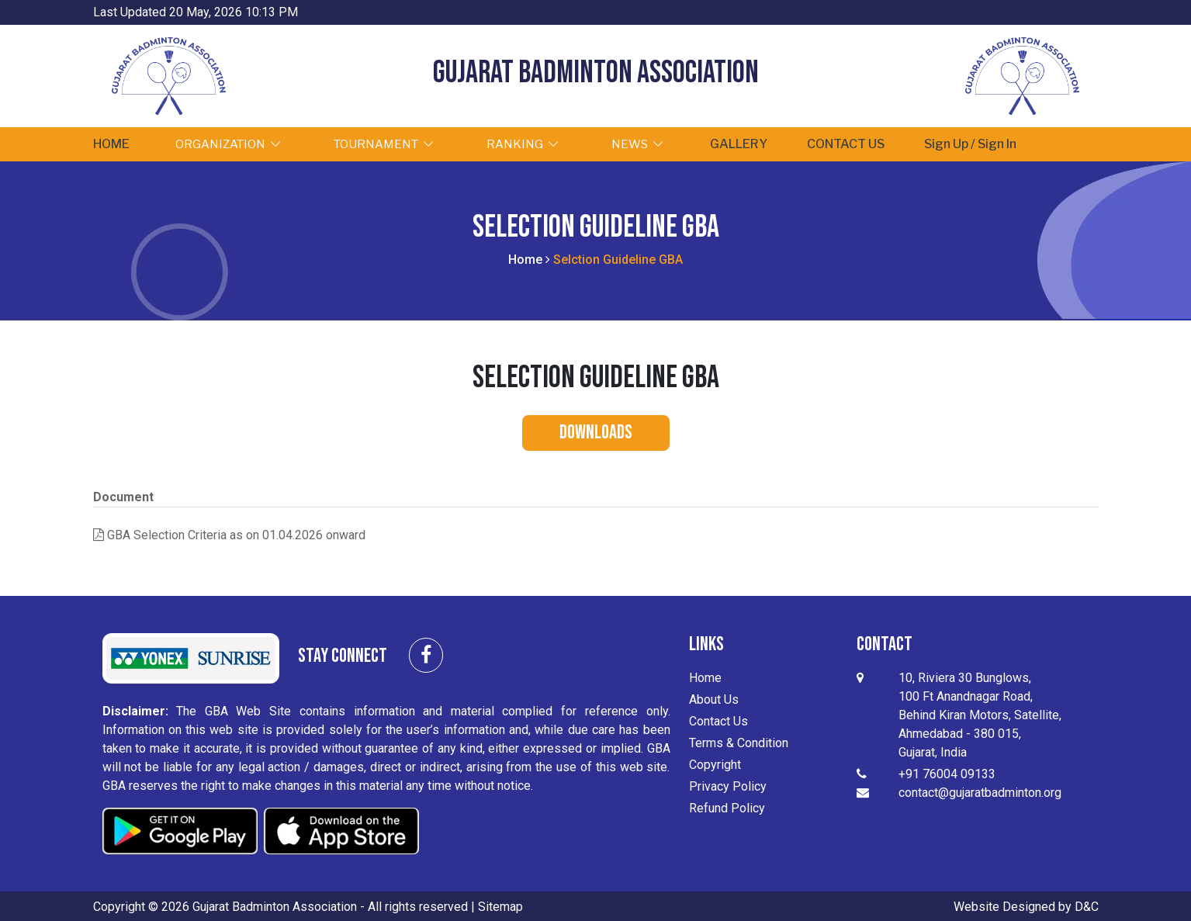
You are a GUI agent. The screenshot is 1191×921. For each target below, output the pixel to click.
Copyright (715, 764)
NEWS (650, 144)
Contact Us (718, 720)
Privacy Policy (728, 785)
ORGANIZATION (241, 144)
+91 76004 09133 (946, 773)
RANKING (535, 144)
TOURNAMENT (396, 144)
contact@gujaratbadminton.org (979, 791)
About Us (714, 698)
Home (525, 258)
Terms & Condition (738, 742)
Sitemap (500, 905)
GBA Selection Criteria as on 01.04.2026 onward (229, 534)
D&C (1087, 905)
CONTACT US (872, 144)
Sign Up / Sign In (1002, 144)
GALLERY (756, 144)
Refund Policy (727, 807)
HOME (117, 144)
